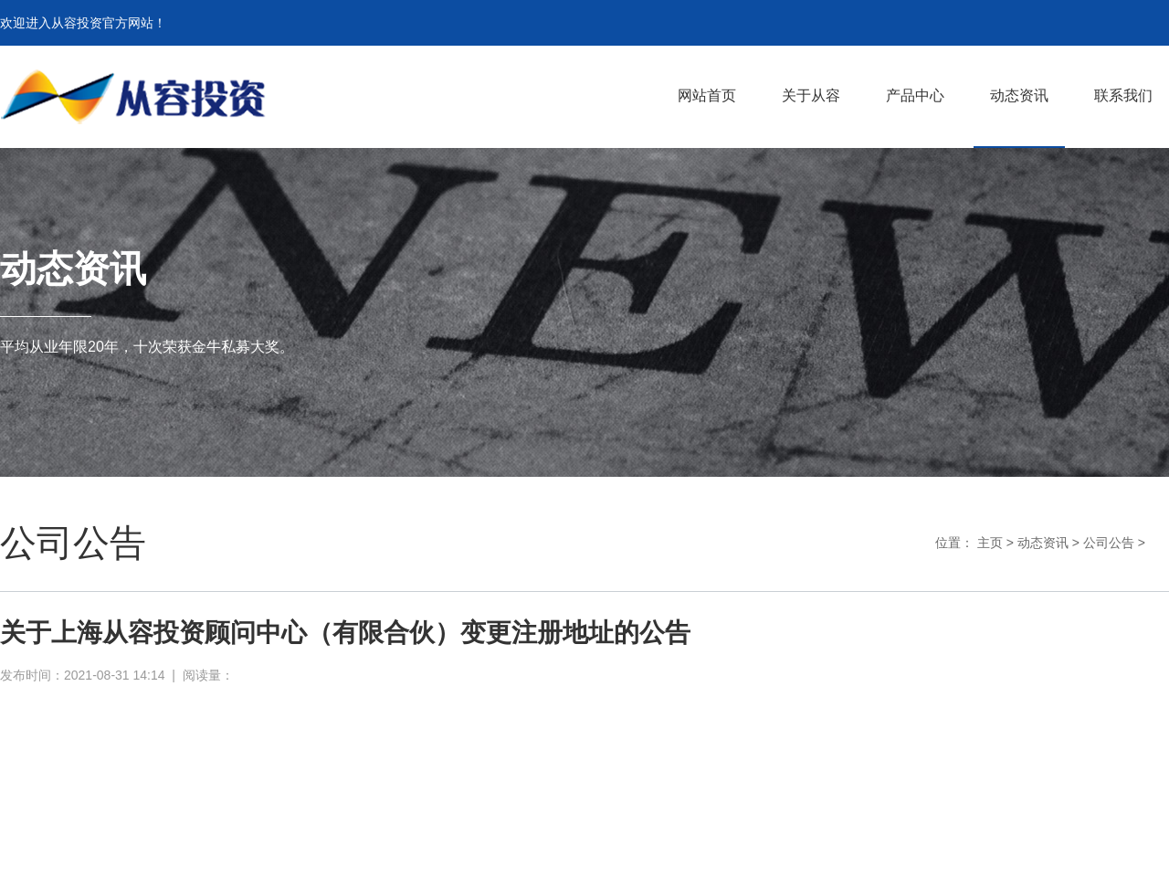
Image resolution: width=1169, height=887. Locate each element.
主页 (990, 542)
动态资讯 (1043, 542)
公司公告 (1108, 542)
